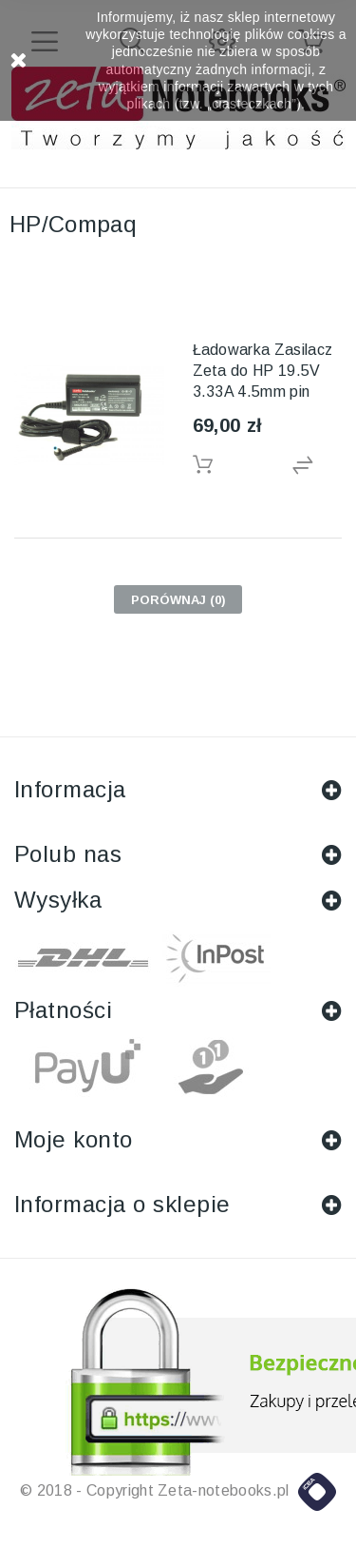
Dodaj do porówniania (317, 466)
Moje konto (73, 1139)
